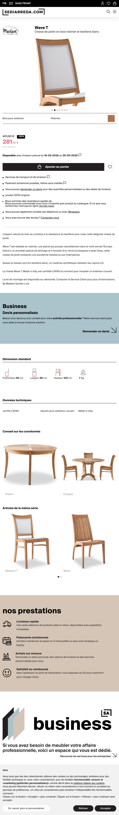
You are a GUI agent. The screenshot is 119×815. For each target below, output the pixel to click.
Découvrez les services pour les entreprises (85, 756)
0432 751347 (23, 3)
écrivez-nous (46, 206)
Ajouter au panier (53, 166)
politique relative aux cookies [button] (88, 783)
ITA (5, 3)
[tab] (52, 110)
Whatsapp (74, 212)
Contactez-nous (50, 218)
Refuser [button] (83, 808)
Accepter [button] (105, 808)
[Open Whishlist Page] (108, 3)
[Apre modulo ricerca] (108, 12)
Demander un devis (96, 331)
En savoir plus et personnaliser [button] (26, 808)
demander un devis (31, 189)
